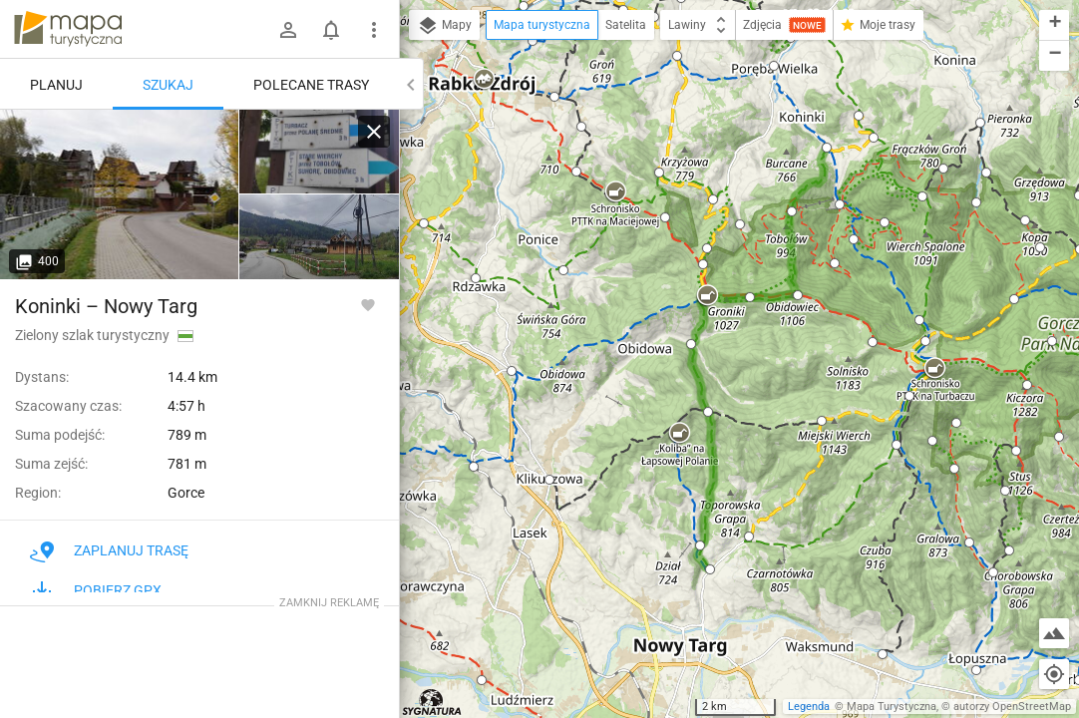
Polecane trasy (311, 85)
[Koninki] (119, 194)
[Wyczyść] (374, 132)
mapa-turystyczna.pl (68, 29)
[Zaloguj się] (288, 30)
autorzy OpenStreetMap (1012, 706)
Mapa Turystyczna (891, 706)
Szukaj (168, 85)
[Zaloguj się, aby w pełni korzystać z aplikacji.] (368, 304)
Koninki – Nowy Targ (106, 306)
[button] (677, 56)
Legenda (809, 706)
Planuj (56, 85)
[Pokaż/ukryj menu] (374, 30)
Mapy (444, 26)
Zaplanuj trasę (109, 550)
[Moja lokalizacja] (1054, 674)
